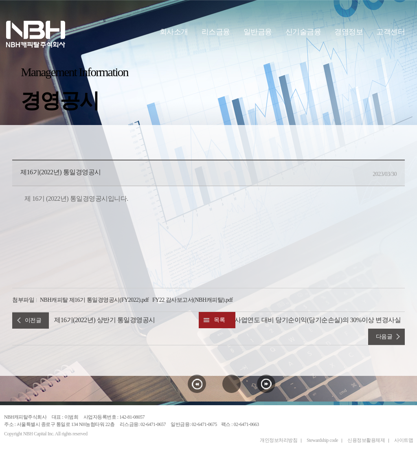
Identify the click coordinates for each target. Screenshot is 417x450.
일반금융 (258, 32)
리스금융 (216, 32)
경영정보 (348, 32)
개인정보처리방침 (278, 440)
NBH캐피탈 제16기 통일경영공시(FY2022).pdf (94, 300)
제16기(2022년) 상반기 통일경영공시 (104, 319)
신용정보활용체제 (366, 440)
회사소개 (174, 32)
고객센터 (390, 32)
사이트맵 (403, 440)
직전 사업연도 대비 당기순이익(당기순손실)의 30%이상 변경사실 (311, 319)
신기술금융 (303, 32)
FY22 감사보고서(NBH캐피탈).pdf (192, 300)
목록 (219, 320)
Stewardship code (322, 440)
